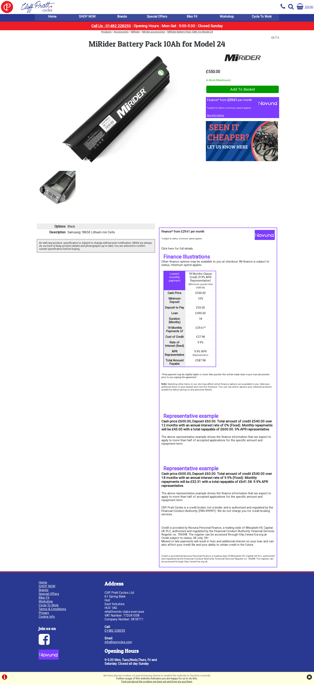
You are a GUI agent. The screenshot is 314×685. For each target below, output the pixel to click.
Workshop (227, 18)
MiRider (135, 33)
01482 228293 (109, 631)
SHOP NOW (87, 18)
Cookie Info (47, 617)
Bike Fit (192, 18)
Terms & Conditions (52, 609)
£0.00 (305, 7)
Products (106, 33)
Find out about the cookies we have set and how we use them (156, 681)
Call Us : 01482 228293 (111, 27)
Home (52, 18)
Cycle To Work (262, 18)
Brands (122, 18)
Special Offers (157, 18)
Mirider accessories (153, 33)
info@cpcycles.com (112, 642)
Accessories (121, 33)
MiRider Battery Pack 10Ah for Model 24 (190, 33)
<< (273, 38)
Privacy (44, 613)
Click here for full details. (177, 249)
